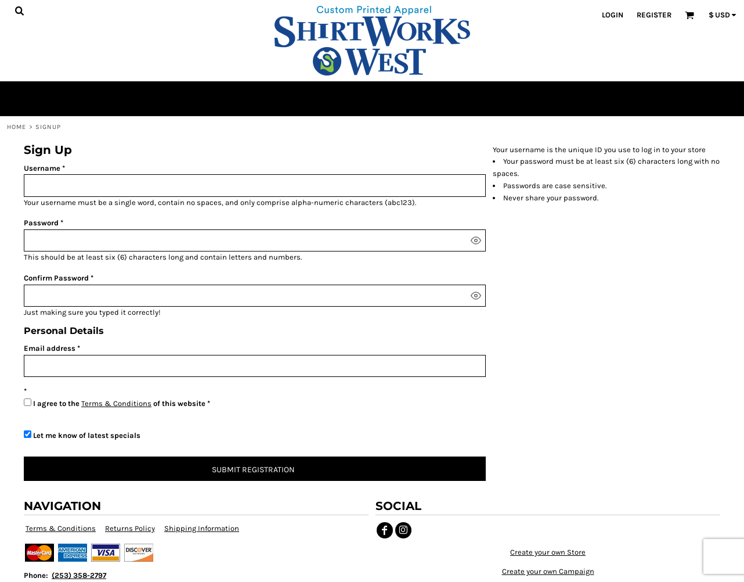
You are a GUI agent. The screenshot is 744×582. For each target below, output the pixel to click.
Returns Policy (130, 528)
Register (654, 14)
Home (16, 127)
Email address (49, 348)
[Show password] (475, 240)
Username (42, 168)
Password (41, 222)
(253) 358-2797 (79, 575)
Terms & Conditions (116, 403)
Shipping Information (201, 528)
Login (612, 14)
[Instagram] (403, 530)
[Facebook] (385, 530)
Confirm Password (56, 278)
